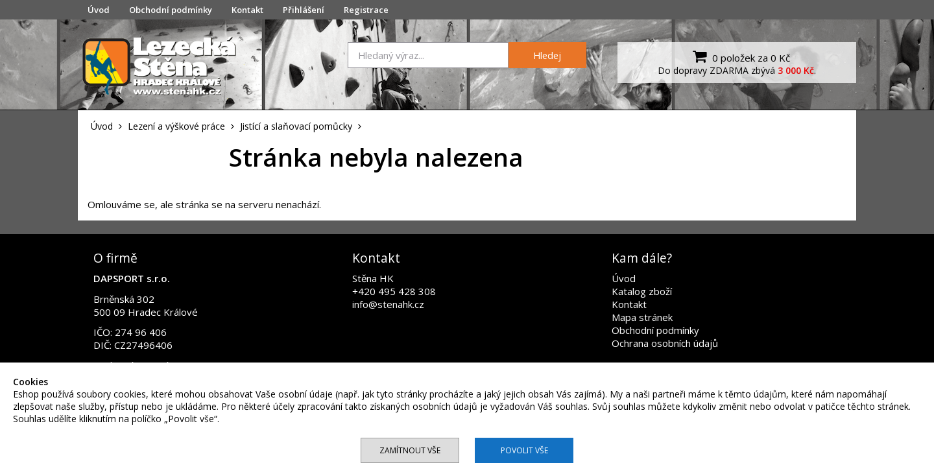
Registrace (366, 10)
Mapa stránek (642, 317)
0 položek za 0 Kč (739, 56)
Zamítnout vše (409, 450)
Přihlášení (303, 10)
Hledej (547, 55)
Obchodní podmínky (170, 10)
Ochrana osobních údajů (665, 343)
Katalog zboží (642, 291)
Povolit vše (524, 450)
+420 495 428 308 (394, 291)
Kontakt (247, 10)
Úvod (99, 10)
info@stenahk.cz (388, 304)
